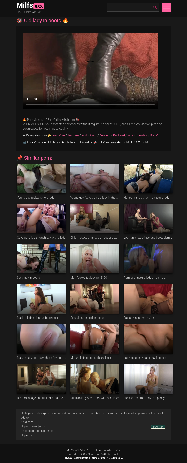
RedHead (119, 135)
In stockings (89, 135)
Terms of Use (97, 458)
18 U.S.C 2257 (115, 458)
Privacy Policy (72, 458)
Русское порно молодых (37, 430)
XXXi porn (27, 422)
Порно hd (27, 435)
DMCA (84, 458)
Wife (130, 135)
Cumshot (141, 135)
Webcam (73, 135)
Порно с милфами (33, 426)
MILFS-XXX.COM (76, 450)
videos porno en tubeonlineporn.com (96, 413)
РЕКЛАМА (158, 427)
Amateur (104, 135)
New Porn (58, 135)
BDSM (154, 135)
